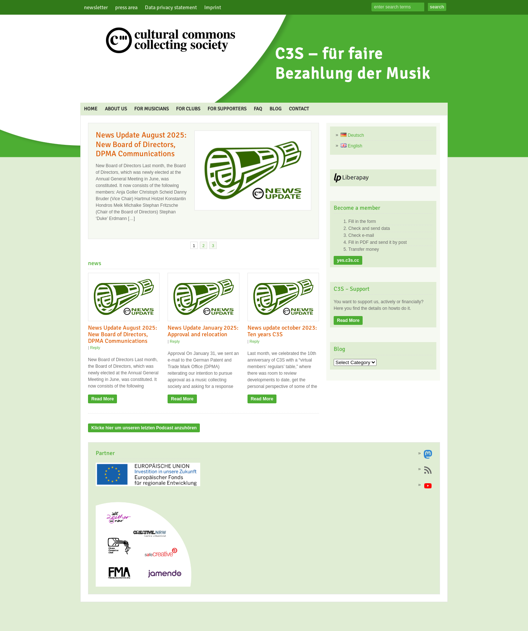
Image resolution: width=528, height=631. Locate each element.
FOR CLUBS (188, 109)
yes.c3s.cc (348, 260)
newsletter (96, 7)
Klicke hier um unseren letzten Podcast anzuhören (144, 427)
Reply (95, 347)
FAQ (258, 109)
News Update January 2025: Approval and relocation (203, 331)
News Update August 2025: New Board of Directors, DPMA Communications (141, 144)
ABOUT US (116, 109)
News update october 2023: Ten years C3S (282, 331)
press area (126, 7)
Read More (102, 398)
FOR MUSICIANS (151, 109)
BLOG (276, 109)
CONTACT (299, 109)
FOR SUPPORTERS (227, 109)
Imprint (212, 7)
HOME (91, 109)
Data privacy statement (171, 7)
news (94, 263)
